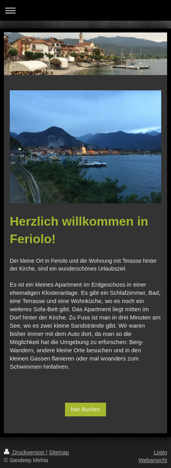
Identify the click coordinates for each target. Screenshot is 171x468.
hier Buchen (85, 409)
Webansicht (153, 460)
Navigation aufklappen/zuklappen (85, 10)
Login (160, 452)
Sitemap (59, 452)
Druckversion (25, 452)
